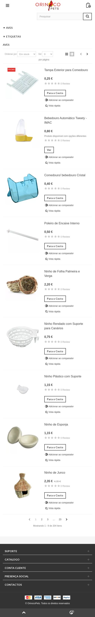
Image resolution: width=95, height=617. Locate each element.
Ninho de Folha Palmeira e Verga (62, 273)
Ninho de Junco (54, 472)
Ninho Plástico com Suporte (62, 376)
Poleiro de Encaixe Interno (62, 223)
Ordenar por (11, 54)
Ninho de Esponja (56, 424)
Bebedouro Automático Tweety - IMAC (65, 120)
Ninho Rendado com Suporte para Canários (63, 326)
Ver (40, 54)
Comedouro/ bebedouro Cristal (64, 175)
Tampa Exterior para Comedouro (66, 70)
